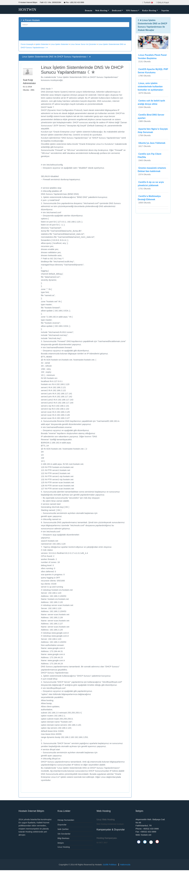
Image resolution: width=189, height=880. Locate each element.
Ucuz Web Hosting (106, 819)
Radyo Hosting (149, 11)
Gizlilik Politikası (110, 864)
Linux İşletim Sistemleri (60, 44)
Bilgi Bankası (64, 838)
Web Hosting (101, 11)
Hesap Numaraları (66, 820)
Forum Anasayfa (27, 44)
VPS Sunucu (132, 11)
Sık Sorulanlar (64, 834)
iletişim (61, 843)
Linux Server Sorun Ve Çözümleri (83, 44)
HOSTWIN (27, 9)
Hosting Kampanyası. (107, 838)
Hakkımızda (125, 864)
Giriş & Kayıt (163, 2)
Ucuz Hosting (64, 847)
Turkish (148, 2)
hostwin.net (146, 835)
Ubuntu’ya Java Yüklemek (151, 143)
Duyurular (62, 824)
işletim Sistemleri (42, 44)
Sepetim (165, 11)
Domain (88, 11)
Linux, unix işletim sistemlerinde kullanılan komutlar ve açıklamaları (150, 86)
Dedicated (116, 11)
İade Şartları (63, 829)
